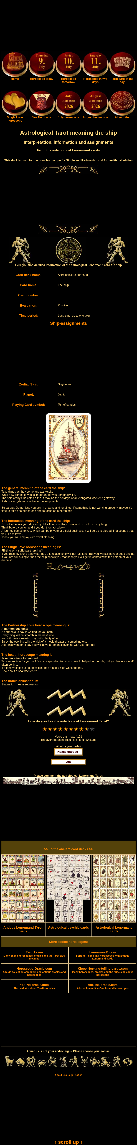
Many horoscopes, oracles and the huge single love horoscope (102, 971)
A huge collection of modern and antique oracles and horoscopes (34, 971)
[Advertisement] (68, 26)
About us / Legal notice (68, 1075)
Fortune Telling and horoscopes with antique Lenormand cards (102, 955)
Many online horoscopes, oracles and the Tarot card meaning (34, 955)
